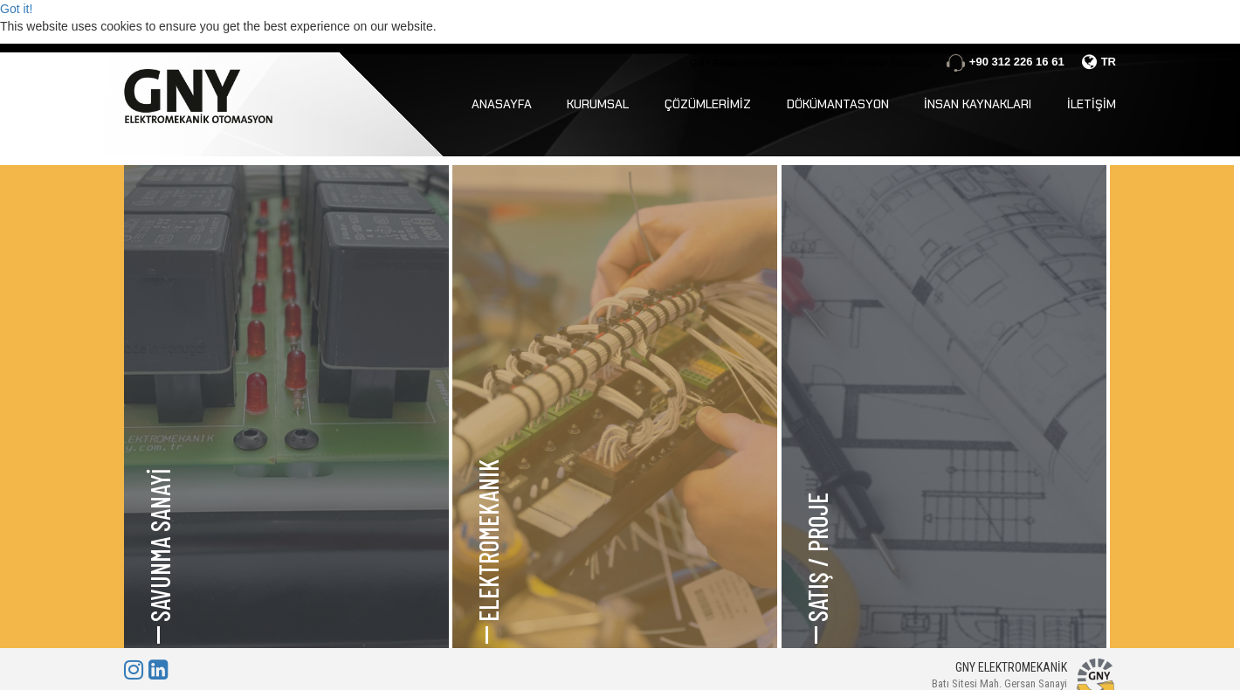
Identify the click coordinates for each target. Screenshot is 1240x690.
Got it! (16, 9)
